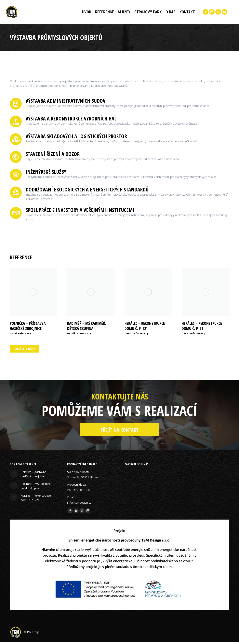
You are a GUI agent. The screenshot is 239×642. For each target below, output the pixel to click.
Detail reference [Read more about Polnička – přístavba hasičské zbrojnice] (22, 333)
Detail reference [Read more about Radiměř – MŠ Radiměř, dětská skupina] (79, 333)
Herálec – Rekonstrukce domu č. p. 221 (145, 326)
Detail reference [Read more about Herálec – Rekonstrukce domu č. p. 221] (137, 333)
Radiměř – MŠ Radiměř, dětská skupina (86, 326)
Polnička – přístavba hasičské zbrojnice (28, 326)
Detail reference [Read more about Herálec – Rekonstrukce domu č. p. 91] (194, 333)
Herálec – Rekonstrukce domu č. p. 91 (202, 326)
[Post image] (14, 474)
